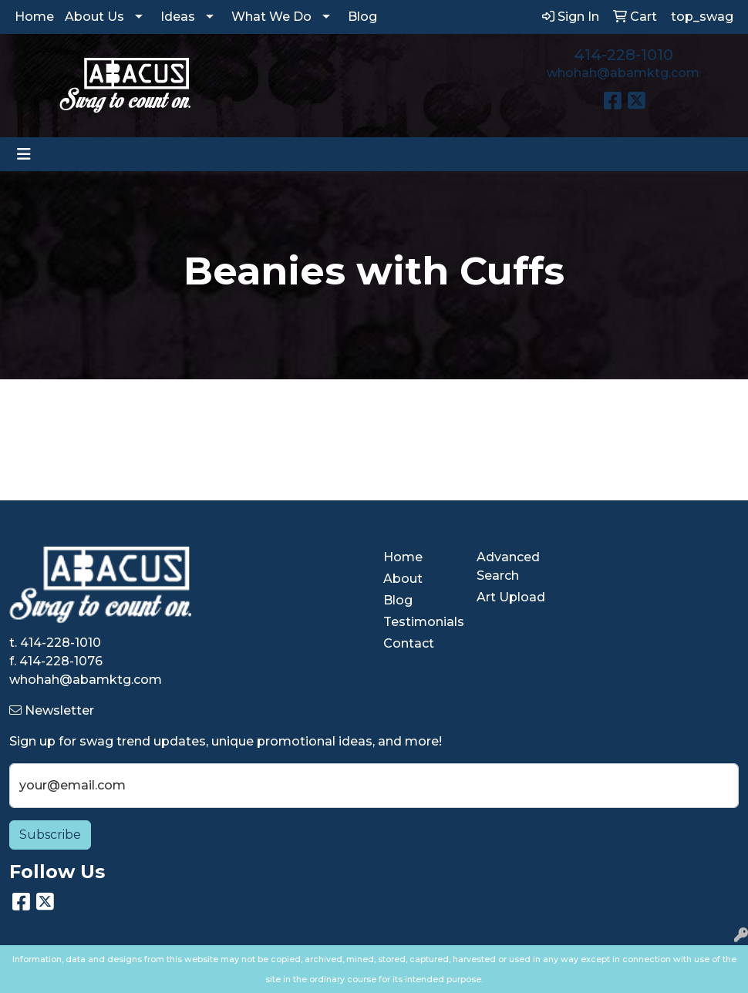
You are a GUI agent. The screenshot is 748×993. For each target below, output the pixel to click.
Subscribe (50, 834)
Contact (408, 643)
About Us (94, 16)
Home (34, 16)
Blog (362, 16)
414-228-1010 (623, 54)
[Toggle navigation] (24, 154)
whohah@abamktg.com (623, 73)
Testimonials (420, 621)
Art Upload (511, 597)
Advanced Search (508, 566)
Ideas (177, 16)
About (403, 578)
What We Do (271, 16)
